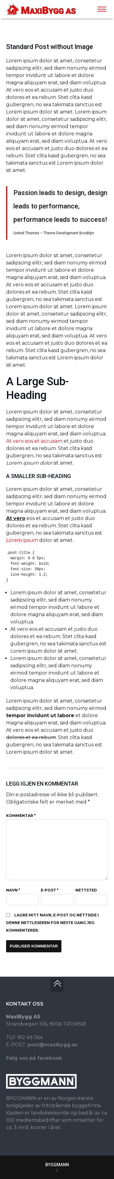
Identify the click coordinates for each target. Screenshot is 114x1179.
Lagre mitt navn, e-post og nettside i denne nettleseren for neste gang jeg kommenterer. (52, 923)
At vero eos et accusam (34, 441)
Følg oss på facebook (34, 1058)
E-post (49, 890)
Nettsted (86, 890)
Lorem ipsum (22, 540)
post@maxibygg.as (53, 1045)
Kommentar (21, 815)
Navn (13, 890)
